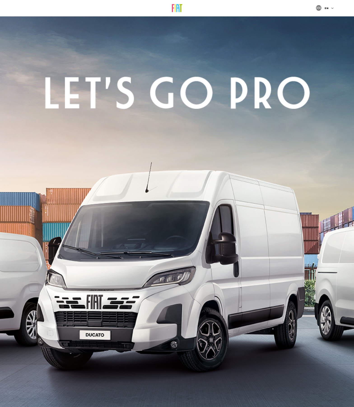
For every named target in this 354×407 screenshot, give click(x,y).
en (325, 8)
